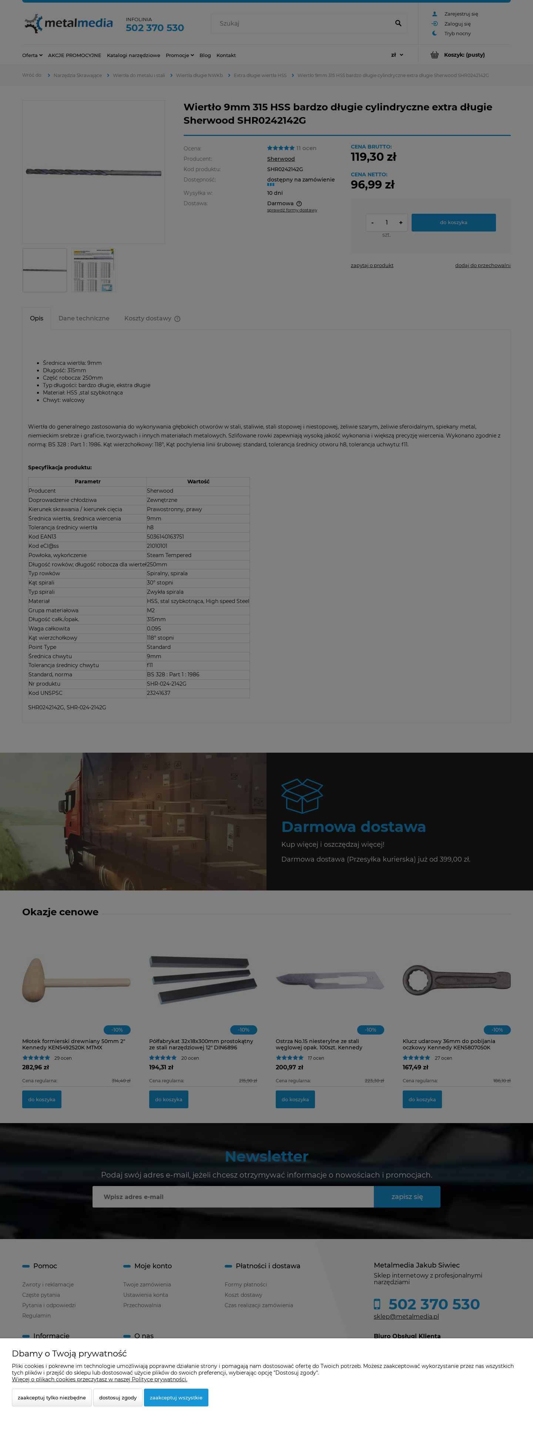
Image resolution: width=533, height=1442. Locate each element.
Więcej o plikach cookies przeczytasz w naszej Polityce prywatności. (99, 1379)
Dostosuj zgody (118, 1398)
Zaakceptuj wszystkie (176, 1398)
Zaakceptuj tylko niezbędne (52, 1398)
